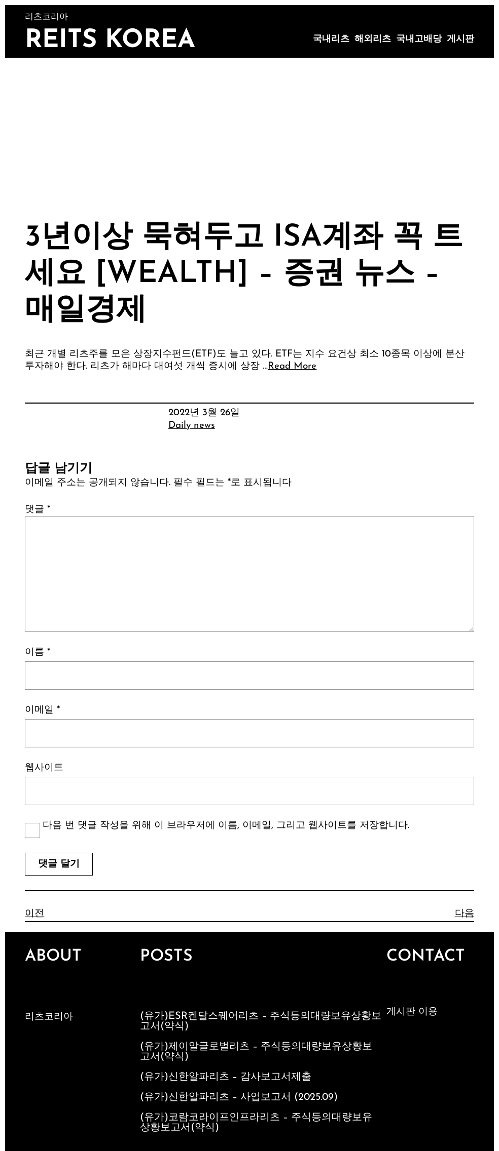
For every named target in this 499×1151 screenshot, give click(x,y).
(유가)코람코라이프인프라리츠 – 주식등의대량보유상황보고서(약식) (256, 1123)
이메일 (42, 710)
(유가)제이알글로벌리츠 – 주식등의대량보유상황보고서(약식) (256, 1052)
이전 (34, 914)
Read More (292, 366)
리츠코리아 (49, 1017)
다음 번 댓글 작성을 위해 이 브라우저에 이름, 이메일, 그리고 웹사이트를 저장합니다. (226, 825)
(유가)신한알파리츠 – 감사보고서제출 (225, 1077)
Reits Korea (110, 41)
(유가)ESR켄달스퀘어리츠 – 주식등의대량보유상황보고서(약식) (260, 1021)
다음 (464, 914)
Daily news (191, 425)
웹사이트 (44, 768)
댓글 (37, 509)
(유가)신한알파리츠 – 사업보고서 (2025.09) (239, 1097)
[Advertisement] (249, 134)
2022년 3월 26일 (204, 413)
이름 (37, 652)
